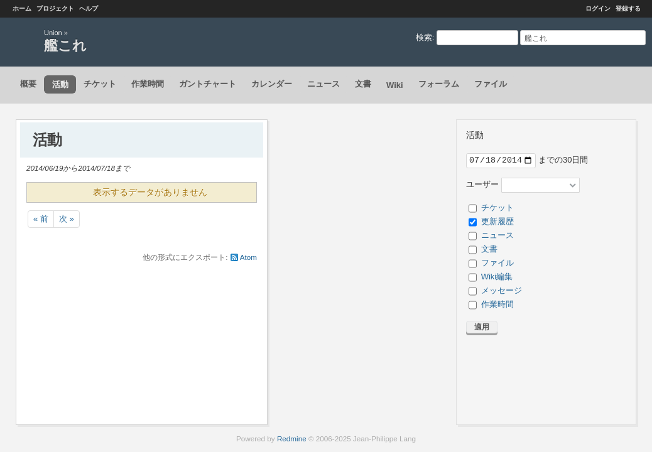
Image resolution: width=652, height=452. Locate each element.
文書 (363, 84)
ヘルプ (88, 8)
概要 (28, 84)
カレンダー (271, 84)
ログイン (598, 8)
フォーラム (438, 84)
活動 (60, 84)
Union (53, 32)
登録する (628, 8)
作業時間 (147, 84)
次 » (66, 218)
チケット (100, 84)
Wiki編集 (497, 276)
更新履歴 (497, 221)
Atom (248, 257)
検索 (424, 37)
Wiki (394, 85)
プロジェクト (55, 8)
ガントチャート (207, 84)
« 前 (40, 218)
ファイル (490, 84)
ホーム (22, 8)
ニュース (323, 84)
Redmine (292, 438)
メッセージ (501, 290)
